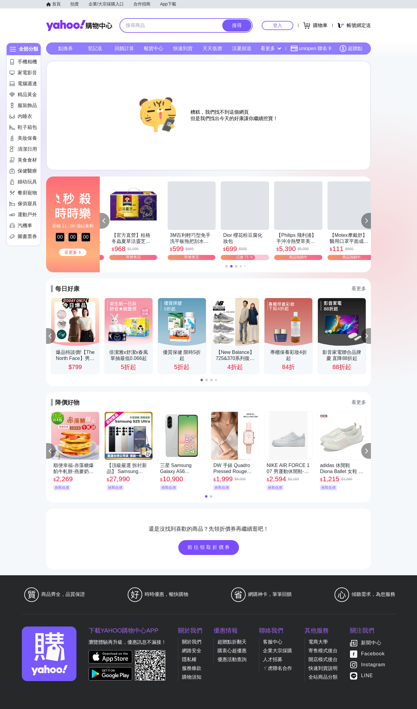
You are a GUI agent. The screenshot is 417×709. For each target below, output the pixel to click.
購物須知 (191, 677)
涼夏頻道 (241, 48)
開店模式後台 (323, 659)
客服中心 (272, 641)
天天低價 (212, 48)
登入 (277, 25)
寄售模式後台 (323, 650)
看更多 (271, 48)
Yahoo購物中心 (79, 25)
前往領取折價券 (209, 547)
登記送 (95, 48)
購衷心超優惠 (232, 650)
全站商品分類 (323, 677)
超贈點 (350, 48)
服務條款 (191, 668)
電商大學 (318, 641)
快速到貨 (183, 48)
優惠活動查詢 (232, 659)
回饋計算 (124, 48)
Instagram (373, 664)
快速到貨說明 (323, 668)
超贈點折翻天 (232, 641)
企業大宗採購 (277, 650)
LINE (367, 675)
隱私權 (189, 659)
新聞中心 (371, 643)
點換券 (65, 48)
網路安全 (191, 650)
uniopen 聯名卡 (311, 48)
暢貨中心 (153, 48)
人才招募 (272, 659)
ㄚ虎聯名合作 (277, 668)
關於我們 (191, 641)
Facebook (373, 654)
